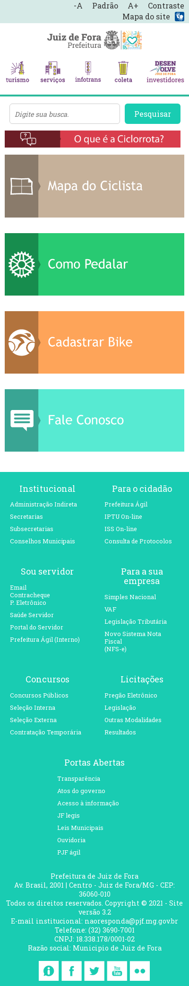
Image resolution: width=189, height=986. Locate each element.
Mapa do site (146, 16)
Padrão (105, 5)
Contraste (166, 5)
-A (78, 5)
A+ (133, 5)
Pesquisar (152, 114)
